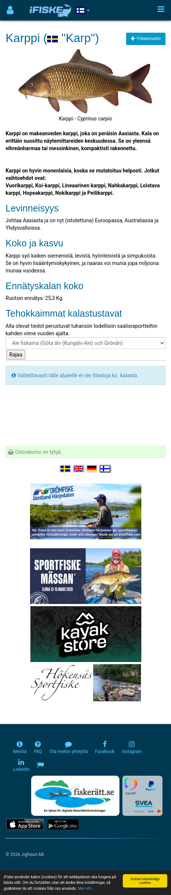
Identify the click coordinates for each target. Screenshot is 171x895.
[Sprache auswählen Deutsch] (92, 469)
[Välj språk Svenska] (65, 469)
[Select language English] (79, 469)
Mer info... (86, 889)
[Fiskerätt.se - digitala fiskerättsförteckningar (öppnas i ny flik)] (75, 796)
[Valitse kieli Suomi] (105, 469)
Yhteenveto (146, 38)
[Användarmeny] (10, 10)
